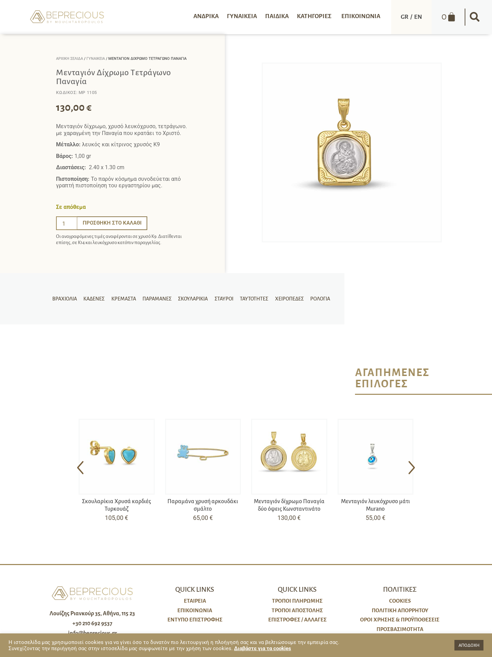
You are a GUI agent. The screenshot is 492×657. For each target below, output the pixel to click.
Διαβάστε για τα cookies (262, 648)
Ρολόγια (315, 298)
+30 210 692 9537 (92, 623)
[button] (474, 17)
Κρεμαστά (125, 298)
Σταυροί (222, 298)
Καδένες (97, 298)
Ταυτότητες (251, 298)
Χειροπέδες (285, 298)
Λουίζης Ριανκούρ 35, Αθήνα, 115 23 (92, 614)
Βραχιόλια (69, 298)
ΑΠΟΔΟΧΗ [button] (469, 645)
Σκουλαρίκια (193, 298)
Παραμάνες (158, 298)
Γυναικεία (95, 58)
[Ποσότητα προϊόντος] (66, 223)
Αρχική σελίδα (69, 58)
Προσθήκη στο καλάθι (113, 223)
